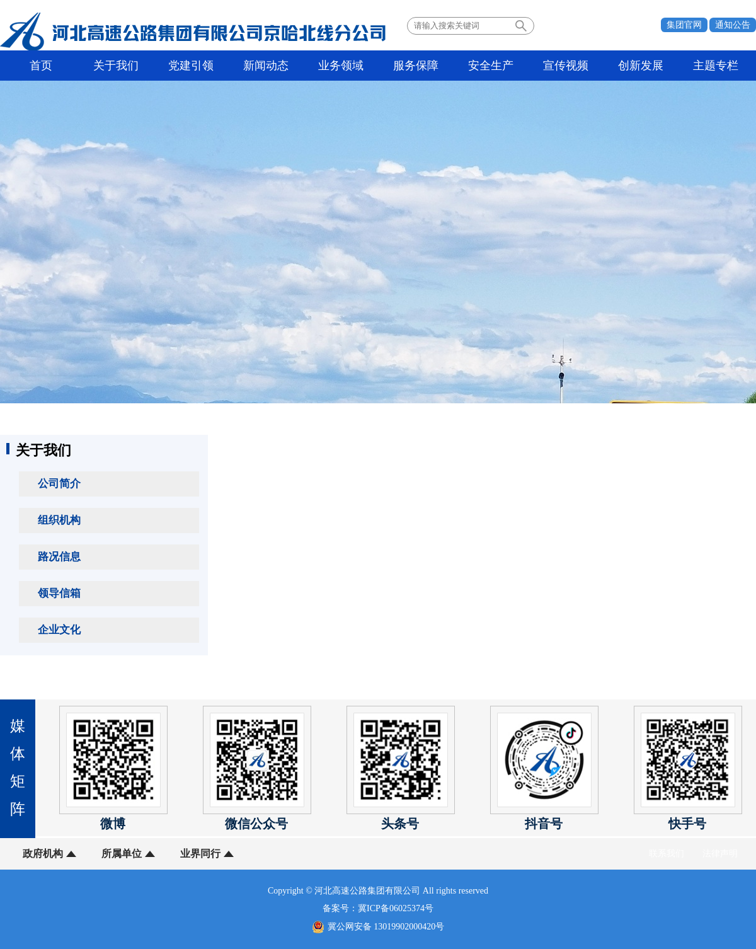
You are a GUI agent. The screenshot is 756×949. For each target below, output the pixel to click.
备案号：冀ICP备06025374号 (378, 908)
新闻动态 (266, 65)
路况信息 (59, 557)
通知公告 (732, 25)
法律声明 (720, 853)
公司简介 (59, 484)
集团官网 (684, 25)
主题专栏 (715, 65)
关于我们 (116, 65)
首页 (41, 65)
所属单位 (121, 853)
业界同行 (200, 853)
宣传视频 (565, 65)
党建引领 (191, 65)
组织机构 (59, 520)
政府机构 (43, 853)
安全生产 (490, 65)
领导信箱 (59, 593)
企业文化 (59, 630)
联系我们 (666, 853)
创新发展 (640, 65)
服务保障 (415, 65)
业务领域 (341, 65)
